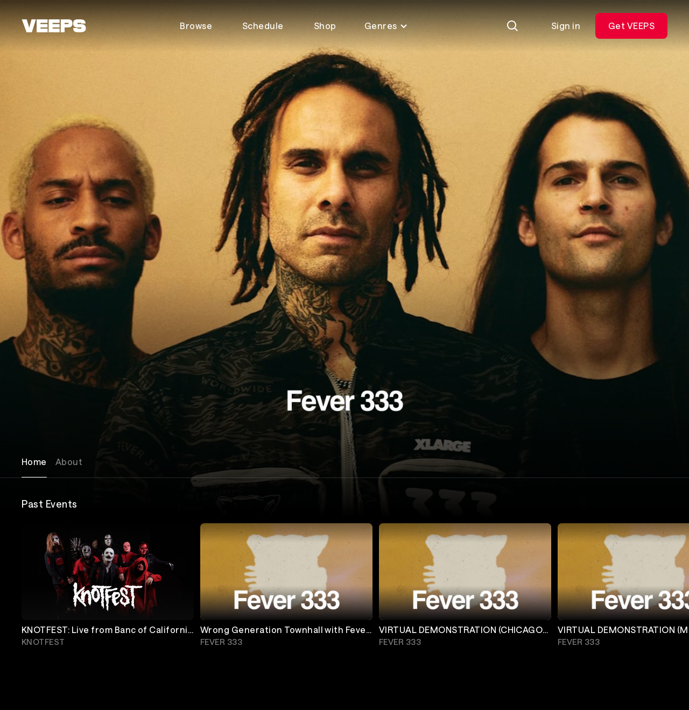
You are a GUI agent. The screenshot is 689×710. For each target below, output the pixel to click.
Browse (196, 25)
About (68, 461)
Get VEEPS (631, 25)
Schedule (263, 25)
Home (34, 461)
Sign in (565, 25)
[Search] (512, 26)
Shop (325, 25)
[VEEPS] (54, 25)
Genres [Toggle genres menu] (386, 25)
